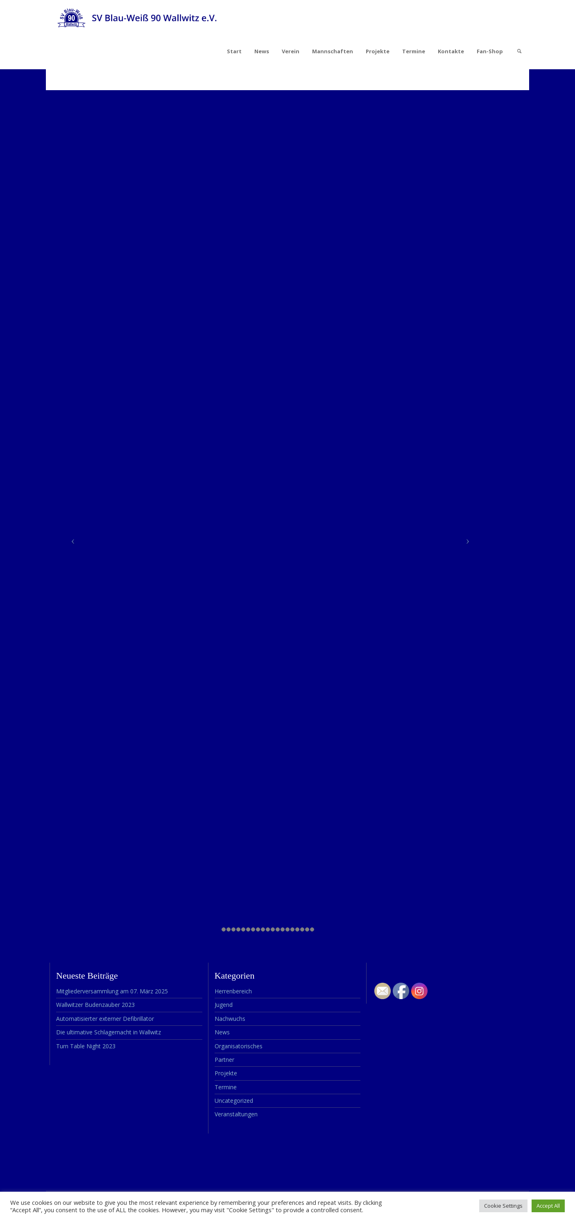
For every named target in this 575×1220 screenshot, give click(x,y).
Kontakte (451, 51)
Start (234, 51)
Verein (290, 51)
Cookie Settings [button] (503, 1205)
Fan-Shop (490, 51)
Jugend (224, 1005)
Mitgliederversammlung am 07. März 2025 (112, 991)
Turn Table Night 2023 (85, 1046)
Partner (224, 1059)
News (261, 51)
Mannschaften (332, 51)
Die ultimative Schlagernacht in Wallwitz (108, 1032)
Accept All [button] (548, 1205)
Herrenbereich (233, 991)
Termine (413, 51)
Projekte (377, 51)
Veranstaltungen (236, 1114)
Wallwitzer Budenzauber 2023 (95, 1005)
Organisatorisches (239, 1046)
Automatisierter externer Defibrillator (105, 1018)
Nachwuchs (230, 1018)
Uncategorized (234, 1100)
